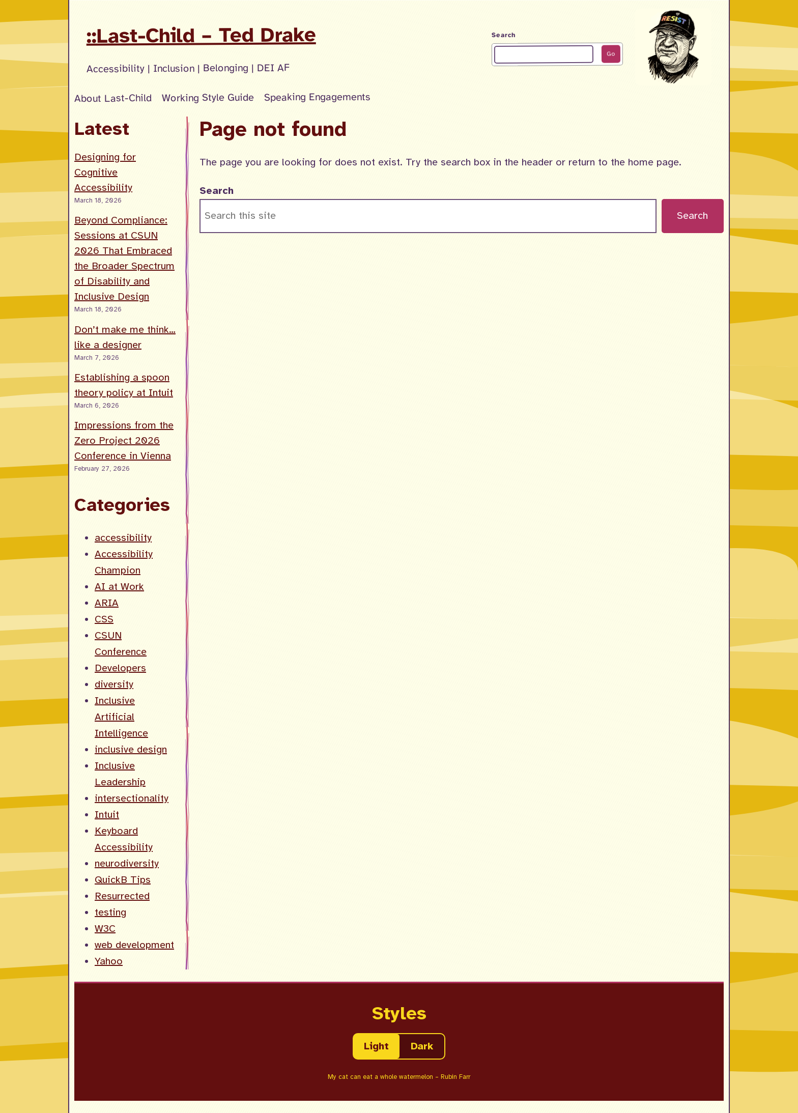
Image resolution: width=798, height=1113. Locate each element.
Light (376, 1046)
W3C (105, 928)
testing (110, 912)
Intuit (107, 814)
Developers (120, 668)
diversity (114, 684)
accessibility (123, 537)
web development (134, 944)
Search (504, 35)
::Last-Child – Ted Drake (201, 35)
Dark (422, 1046)
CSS (104, 619)
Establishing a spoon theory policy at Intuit (123, 385)
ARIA (107, 602)
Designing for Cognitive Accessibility (105, 172)
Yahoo (109, 961)
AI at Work (119, 586)
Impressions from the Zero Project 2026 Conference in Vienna (124, 440)
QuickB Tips (123, 879)
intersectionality (131, 798)
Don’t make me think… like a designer (125, 337)
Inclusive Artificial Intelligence (121, 716)
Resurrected (122, 896)
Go (611, 54)
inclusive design (131, 749)
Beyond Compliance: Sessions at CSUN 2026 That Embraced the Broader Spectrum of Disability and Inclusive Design (124, 258)
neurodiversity (127, 863)
